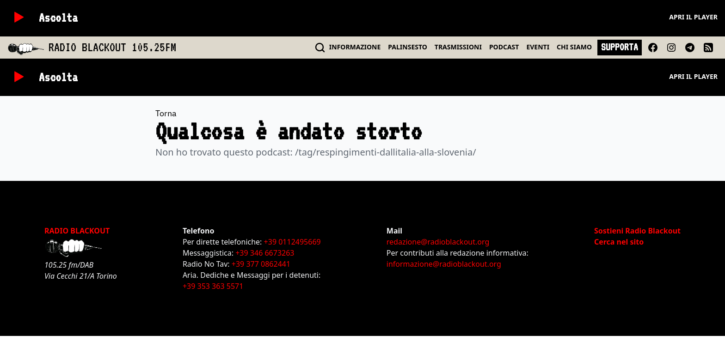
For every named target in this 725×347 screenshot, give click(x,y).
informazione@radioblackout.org (444, 264)
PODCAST (504, 46)
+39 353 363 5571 (213, 286)
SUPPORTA (619, 47)
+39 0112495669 (292, 242)
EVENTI (537, 46)
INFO (355, 46)
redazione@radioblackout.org (438, 242)
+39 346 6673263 (264, 253)
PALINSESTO (407, 46)
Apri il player (693, 16)
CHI (574, 46)
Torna (166, 113)
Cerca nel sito (619, 242)
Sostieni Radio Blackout (637, 231)
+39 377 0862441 (261, 264)
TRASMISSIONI (458, 46)
